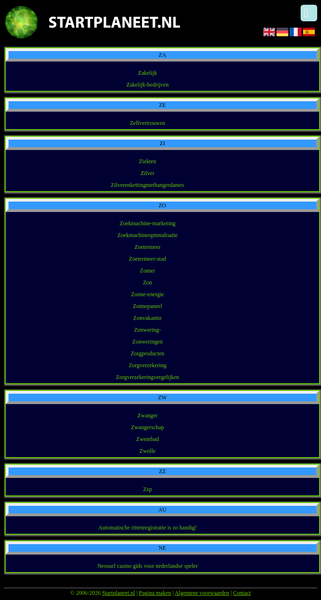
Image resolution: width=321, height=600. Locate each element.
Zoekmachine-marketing (148, 223)
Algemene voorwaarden (202, 593)
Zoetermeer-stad (147, 259)
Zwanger (147, 415)
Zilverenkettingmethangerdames (147, 185)
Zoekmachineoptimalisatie (147, 235)
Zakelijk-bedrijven (147, 84)
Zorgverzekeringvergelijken (147, 377)
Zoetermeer (147, 247)
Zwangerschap (147, 427)
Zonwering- (147, 329)
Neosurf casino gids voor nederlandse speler (147, 566)
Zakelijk (147, 73)
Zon (147, 282)
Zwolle (148, 451)
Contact (241, 593)
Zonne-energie (147, 294)
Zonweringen (148, 341)
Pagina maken (155, 593)
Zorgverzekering (148, 365)
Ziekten (147, 161)
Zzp (147, 489)
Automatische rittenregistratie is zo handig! (147, 527)
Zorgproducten (147, 353)
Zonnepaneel (147, 306)
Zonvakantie (148, 318)
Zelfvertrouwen (147, 123)
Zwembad (147, 439)
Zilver (147, 173)
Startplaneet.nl (118, 593)
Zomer (147, 270)
